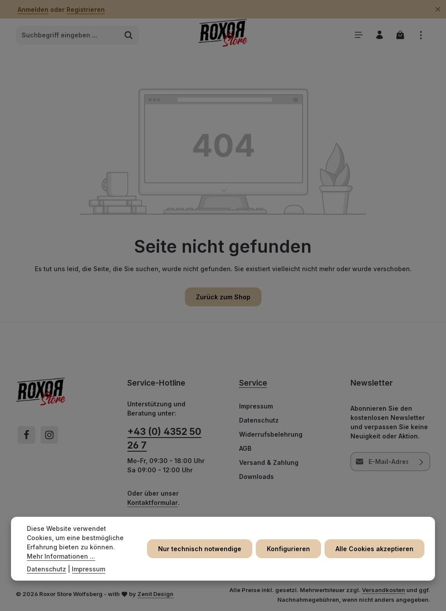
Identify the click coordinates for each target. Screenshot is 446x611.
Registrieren (85, 9)
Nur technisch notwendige (199, 548)
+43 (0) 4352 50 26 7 (164, 438)
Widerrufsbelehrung (270, 434)
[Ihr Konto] (379, 35)
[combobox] (67, 35)
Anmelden (33, 9)
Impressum (256, 406)
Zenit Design (155, 593)
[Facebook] (26, 435)
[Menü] (358, 35)
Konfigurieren (288, 548)
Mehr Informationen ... (61, 556)
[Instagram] (49, 435)
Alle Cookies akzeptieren (374, 548)
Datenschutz (259, 420)
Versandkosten (383, 589)
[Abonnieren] (421, 461)
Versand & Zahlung (269, 462)
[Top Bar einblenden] (420, 35)
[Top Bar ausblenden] (437, 9)
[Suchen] (128, 35)
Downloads (256, 476)
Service (253, 382)
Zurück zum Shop (223, 297)
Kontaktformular (152, 502)
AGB (245, 448)
